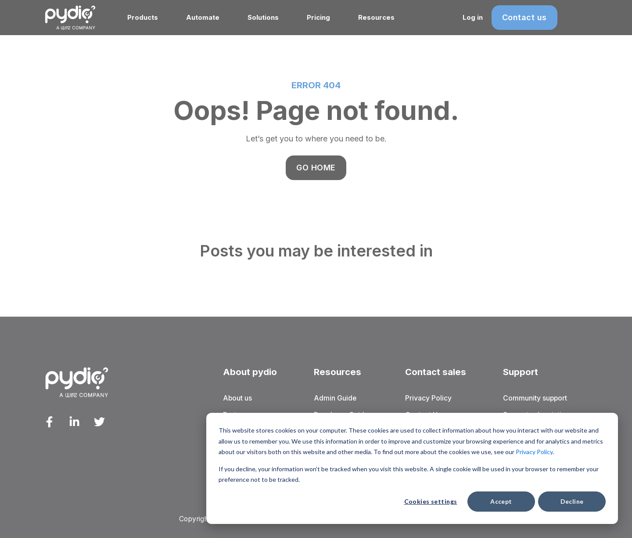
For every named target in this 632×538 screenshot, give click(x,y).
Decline (572, 501)
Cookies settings (430, 501)
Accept (501, 501)
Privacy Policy (534, 451)
